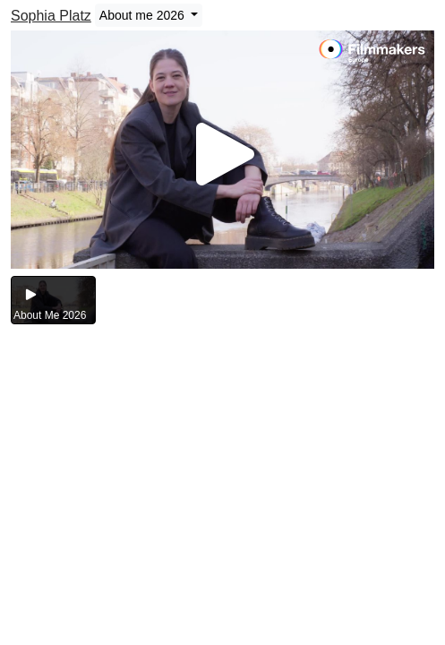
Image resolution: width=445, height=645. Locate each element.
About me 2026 (143, 15)
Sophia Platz (51, 15)
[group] (53, 300)
